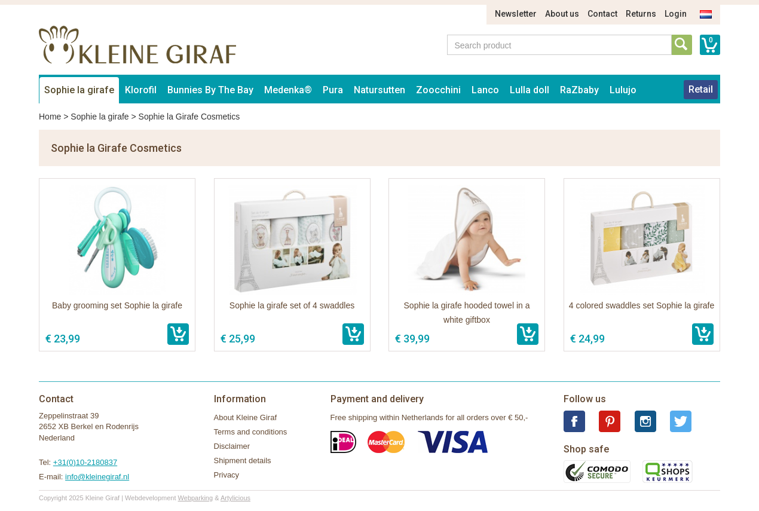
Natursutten (379, 90)
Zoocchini (438, 90)
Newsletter (516, 14)
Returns (641, 14)
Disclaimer (232, 446)
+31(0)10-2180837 (85, 462)
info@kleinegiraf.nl (97, 476)
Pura (333, 90)
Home (50, 116)
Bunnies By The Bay (210, 90)
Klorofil (141, 90)
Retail (700, 89)
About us (562, 14)
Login (676, 14)
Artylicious (235, 497)
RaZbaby (579, 90)
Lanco (485, 90)
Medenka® (288, 90)
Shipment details (242, 460)
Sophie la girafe (79, 90)
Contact (602, 14)
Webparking (195, 497)
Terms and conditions (250, 431)
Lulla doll (529, 90)
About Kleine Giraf (245, 417)
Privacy (227, 474)
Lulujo (623, 90)
